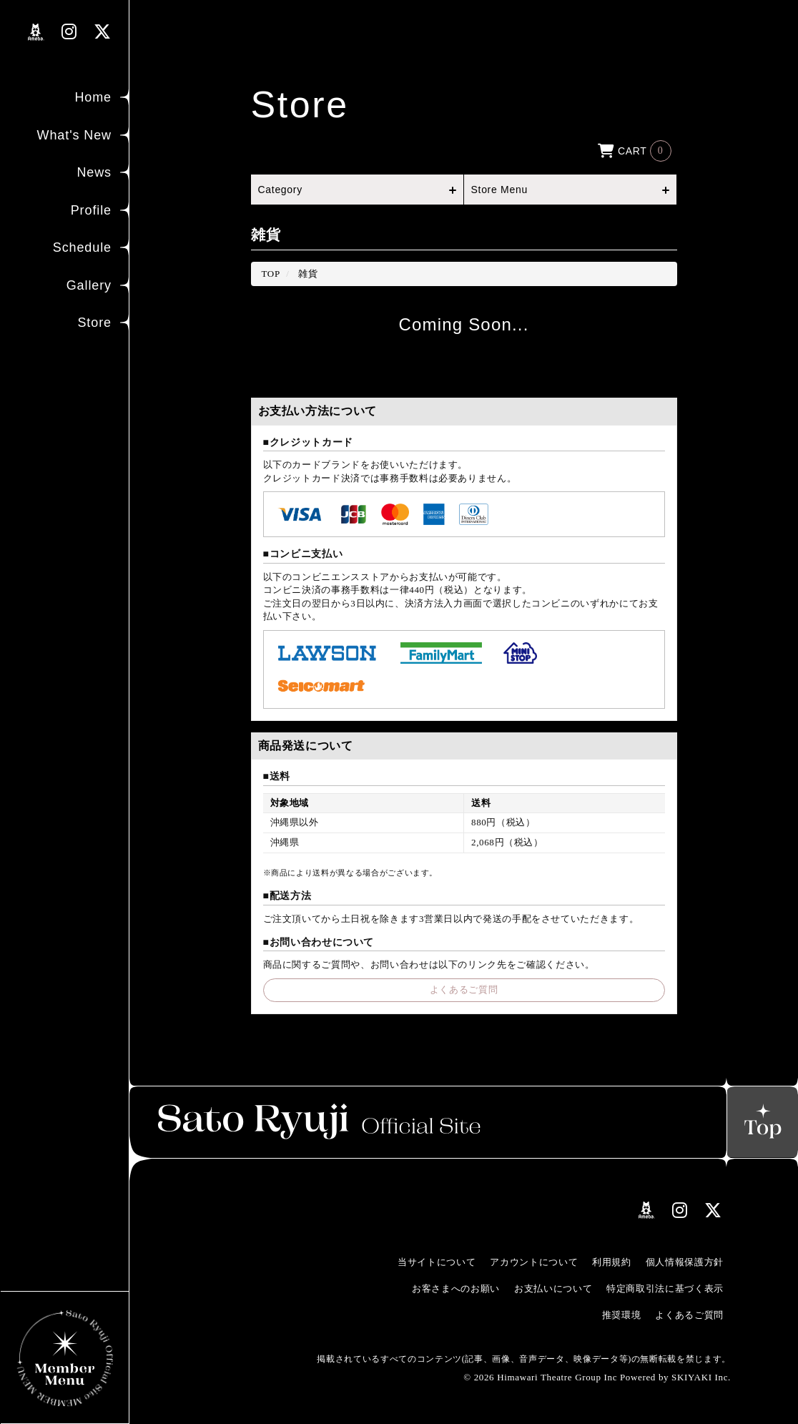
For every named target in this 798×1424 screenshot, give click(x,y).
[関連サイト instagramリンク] (69, 32)
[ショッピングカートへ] (634, 149)
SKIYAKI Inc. (701, 1377)
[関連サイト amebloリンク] (36, 32)
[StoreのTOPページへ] (271, 273)
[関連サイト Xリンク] (103, 32)
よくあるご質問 (464, 989)
